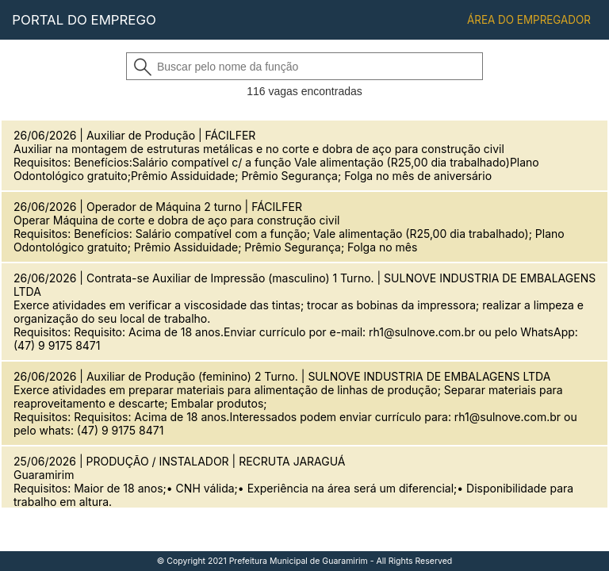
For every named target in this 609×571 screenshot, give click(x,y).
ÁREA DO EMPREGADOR (529, 19)
